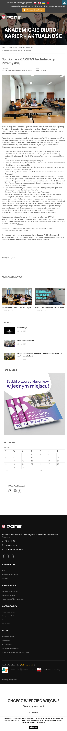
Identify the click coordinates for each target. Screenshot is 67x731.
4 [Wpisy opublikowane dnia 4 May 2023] (31, 454)
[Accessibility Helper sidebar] (64, 2)
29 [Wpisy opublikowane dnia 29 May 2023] (6, 467)
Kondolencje (22, 328)
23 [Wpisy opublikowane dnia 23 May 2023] (14, 464)
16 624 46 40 (9, 3)
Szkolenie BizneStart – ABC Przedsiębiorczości (17, 308)
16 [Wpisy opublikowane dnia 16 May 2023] (14, 461)
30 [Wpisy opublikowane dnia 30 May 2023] (14, 467)
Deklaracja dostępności (9, 679)
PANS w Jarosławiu (27, 665)
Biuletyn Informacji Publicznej (48, 670)
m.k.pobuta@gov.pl (8, 230)
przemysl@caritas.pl (46, 221)
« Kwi (6, 471)
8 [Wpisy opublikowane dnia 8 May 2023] (5, 458)
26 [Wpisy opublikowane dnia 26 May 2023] (41, 464)
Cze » (42, 471)
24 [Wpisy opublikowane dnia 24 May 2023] (23, 464)
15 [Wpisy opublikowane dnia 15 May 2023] (6, 461)
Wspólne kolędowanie (25, 340)
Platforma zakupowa (28, 670)
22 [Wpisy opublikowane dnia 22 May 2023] (6, 464)
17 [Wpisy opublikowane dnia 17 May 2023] (23, 461)
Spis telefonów (11, 545)
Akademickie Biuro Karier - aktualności (17, 71)
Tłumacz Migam (14, 670)
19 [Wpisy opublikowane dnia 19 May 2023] (41, 461)
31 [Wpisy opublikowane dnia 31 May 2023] (23, 467)
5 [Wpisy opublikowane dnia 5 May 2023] (40, 454)
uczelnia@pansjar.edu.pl (24, 3)
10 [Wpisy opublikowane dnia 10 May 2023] (23, 458)
